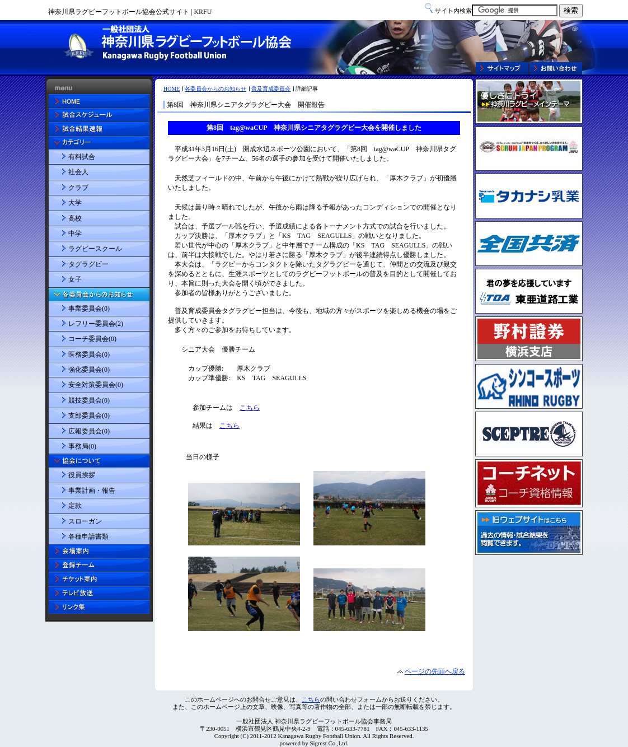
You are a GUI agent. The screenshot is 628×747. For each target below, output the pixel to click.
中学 (75, 233)
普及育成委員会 (270, 89)
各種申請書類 (88, 536)
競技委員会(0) (89, 400)
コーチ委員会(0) (92, 339)
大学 (75, 203)
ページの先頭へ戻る (435, 671)
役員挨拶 (81, 475)
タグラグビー (88, 264)
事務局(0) (82, 446)
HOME (171, 89)
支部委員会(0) (89, 415)
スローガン (85, 521)
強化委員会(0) (89, 370)
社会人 (78, 172)
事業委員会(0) (89, 308)
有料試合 (81, 157)
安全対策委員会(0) (95, 385)
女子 (75, 279)
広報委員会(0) (89, 431)
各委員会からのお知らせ (215, 89)
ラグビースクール (95, 249)
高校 (75, 218)
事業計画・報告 (91, 490)
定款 (75, 506)
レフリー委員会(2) (95, 324)
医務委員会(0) (89, 354)
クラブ (78, 188)
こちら (311, 699)
